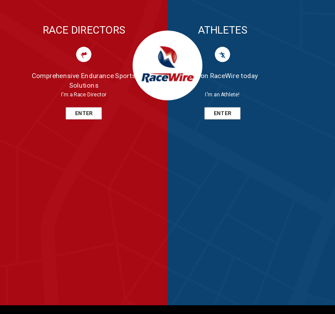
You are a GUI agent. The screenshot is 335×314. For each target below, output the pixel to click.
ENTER (83, 113)
